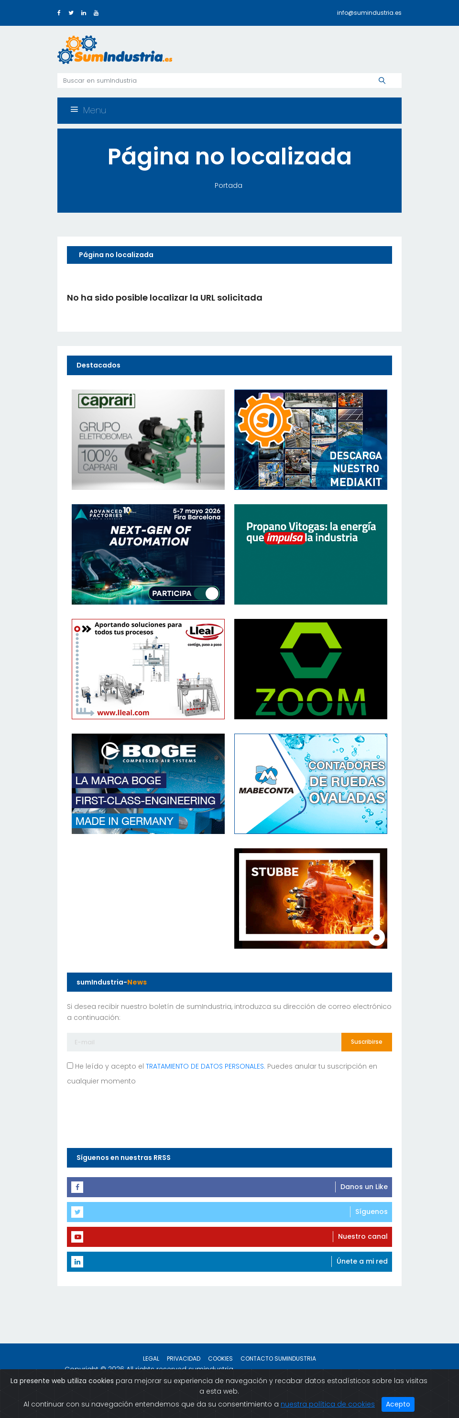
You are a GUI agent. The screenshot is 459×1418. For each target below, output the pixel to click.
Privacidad (183, 1358)
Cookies (220, 1358)
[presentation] (139, 1115)
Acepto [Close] (398, 1404)
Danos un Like (364, 1186)
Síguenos (371, 1211)
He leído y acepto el (166, 1066)
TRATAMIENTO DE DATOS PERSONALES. (205, 1066)
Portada (229, 185)
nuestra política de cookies (328, 1404)
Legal (151, 1358)
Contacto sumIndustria (278, 1358)
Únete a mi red (362, 1261)
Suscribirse (366, 1042)
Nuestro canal (363, 1236)
